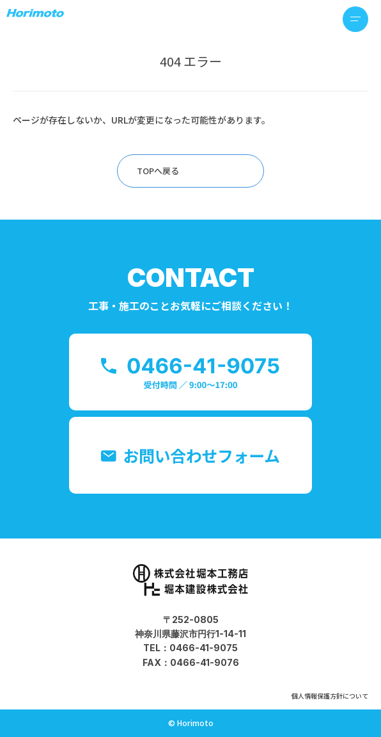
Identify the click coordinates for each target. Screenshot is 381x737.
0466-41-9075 (203, 647)
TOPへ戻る (158, 171)
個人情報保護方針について (330, 696)
